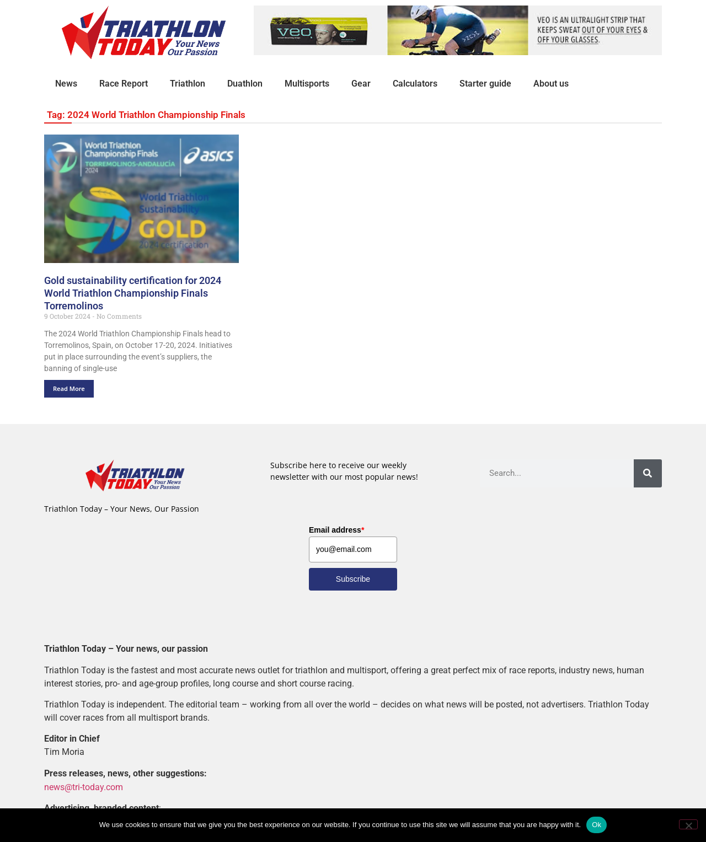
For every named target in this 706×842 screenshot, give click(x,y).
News (66, 83)
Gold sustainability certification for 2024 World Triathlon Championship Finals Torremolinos (132, 293)
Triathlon (187, 83)
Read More (69, 388)
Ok (596, 824)
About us (551, 83)
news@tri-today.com (83, 786)
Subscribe (353, 579)
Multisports (307, 83)
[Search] (648, 473)
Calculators (415, 83)
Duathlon (245, 83)
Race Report (123, 83)
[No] (688, 824)
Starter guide (485, 83)
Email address (336, 530)
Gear (361, 83)
